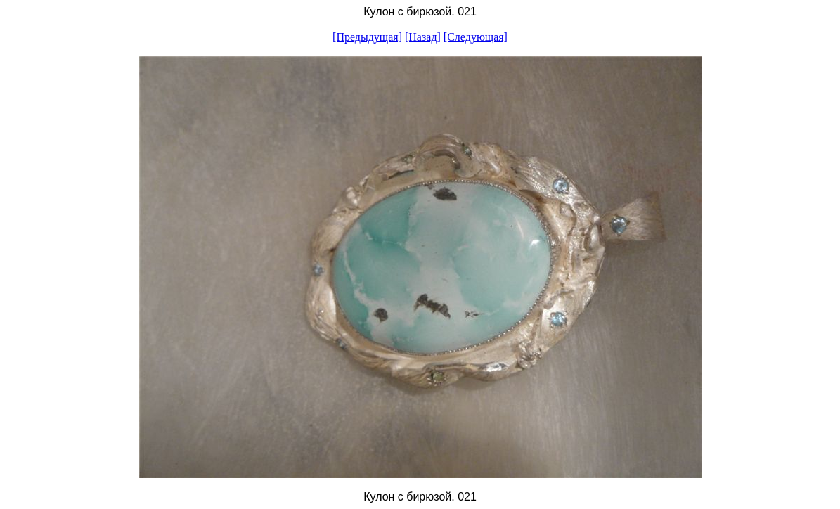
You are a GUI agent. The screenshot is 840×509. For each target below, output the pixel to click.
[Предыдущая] (367, 37)
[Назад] (423, 37)
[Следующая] (476, 37)
